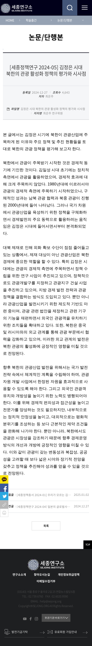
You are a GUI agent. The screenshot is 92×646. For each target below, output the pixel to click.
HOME (10, 20)
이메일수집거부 (46, 581)
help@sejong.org (50, 601)
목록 (46, 526)
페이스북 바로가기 (30, 619)
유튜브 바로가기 (25, 619)
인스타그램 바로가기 (36, 619)
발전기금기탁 (20, 632)
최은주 (49, 96)
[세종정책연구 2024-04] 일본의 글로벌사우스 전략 (44, 506)
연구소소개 (19, 574)
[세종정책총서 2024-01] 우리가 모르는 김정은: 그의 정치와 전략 (44, 495)
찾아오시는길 (42, 574)
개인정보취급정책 (68, 574)
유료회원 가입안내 (65, 632)
